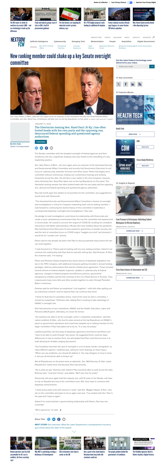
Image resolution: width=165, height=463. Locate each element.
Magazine (117, 37)
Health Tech (120, 128)
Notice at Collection (101, 2)
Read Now (135, 134)
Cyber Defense (91, 47)
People (113, 41)
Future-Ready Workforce (145, 159)
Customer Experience (77, 47)
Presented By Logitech (125, 226)
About (127, 37)
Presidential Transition (62, 47)
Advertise (147, 37)
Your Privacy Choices (121, 2)
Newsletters (96, 37)
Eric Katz (17, 143)
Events (107, 37)
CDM (138, 141)
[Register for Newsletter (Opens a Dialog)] (152, 66)
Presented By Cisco (124, 273)
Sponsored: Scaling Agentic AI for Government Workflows (135, 47)
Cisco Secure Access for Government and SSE (131, 269)
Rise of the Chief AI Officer (46, 47)
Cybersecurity (60, 41)
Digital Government (146, 41)
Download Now (135, 231)
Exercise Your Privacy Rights (146, 2)
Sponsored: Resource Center (106, 47)
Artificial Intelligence (39, 41)
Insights (136, 37)
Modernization (97, 41)
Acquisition (126, 41)
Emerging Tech (78, 41)
